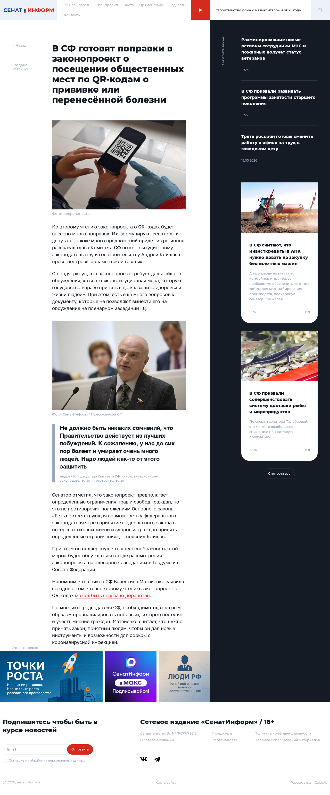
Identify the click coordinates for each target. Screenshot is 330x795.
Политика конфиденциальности (282, 733)
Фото (129, 5)
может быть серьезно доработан (112, 595)
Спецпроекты (108, 5)
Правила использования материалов (287, 740)
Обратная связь (225, 740)
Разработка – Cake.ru (309, 782)
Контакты (72, 15)
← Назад (19, 45)
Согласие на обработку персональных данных (47, 760)
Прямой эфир (151, 5)
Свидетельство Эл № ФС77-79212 (168, 733)
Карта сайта (165, 782)
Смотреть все (279, 473)
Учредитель (221, 733)
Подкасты (177, 5)
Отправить (80, 749)
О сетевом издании (157, 740)
